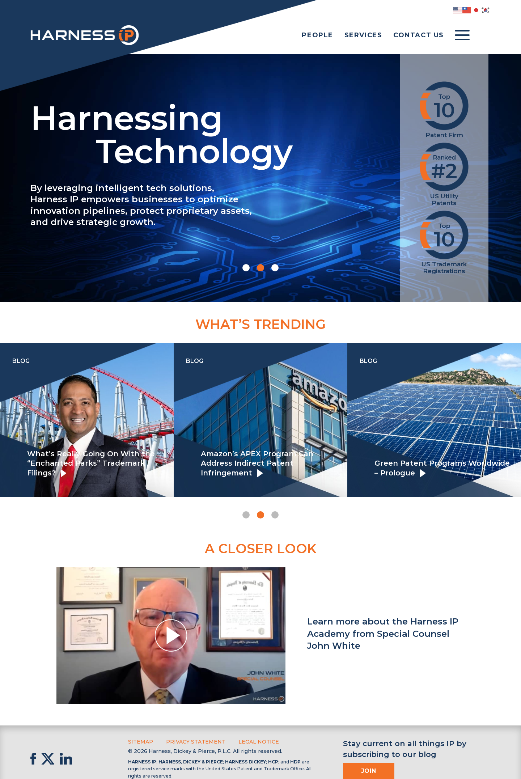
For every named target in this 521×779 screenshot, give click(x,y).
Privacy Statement (195, 741)
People (317, 35)
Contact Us (418, 35)
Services (363, 35)
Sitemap (140, 741)
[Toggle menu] (462, 35)
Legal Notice (258, 741)
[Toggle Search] (483, 35)
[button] (246, 268)
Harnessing (201, 133)
